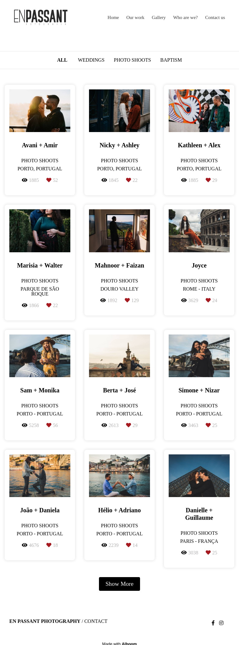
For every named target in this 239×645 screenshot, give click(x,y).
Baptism (171, 60)
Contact (95, 621)
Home (113, 17)
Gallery (159, 17)
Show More (119, 584)
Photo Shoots (132, 60)
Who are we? (185, 17)
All (62, 60)
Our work (135, 17)
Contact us (215, 17)
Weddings (91, 60)
